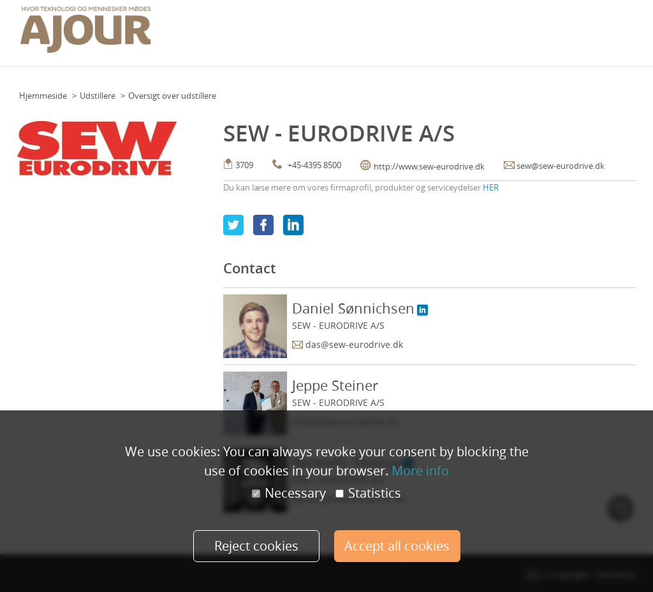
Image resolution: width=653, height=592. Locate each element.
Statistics (368, 493)
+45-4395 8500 (314, 165)
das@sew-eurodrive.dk (354, 344)
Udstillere (97, 95)
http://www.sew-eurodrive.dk (429, 166)
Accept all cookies (397, 545)
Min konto (612, 29)
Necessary (289, 493)
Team (307, 29)
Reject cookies (256, 545)
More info (420, 470)
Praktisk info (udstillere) (473, 29)
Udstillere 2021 (556, 29)
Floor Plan (270, 29)
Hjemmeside (43, 95)
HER (491, 187)
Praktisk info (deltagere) (372, 29)
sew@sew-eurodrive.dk (561, 165)
